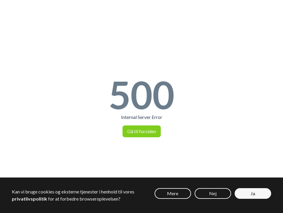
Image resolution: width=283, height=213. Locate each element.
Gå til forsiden (141, 131)
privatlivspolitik (29, 198)
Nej (213, 193)
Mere (172, 193)
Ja (253, 193)
